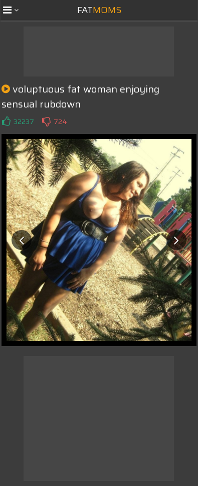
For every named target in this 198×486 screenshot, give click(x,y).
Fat (99, 10)
